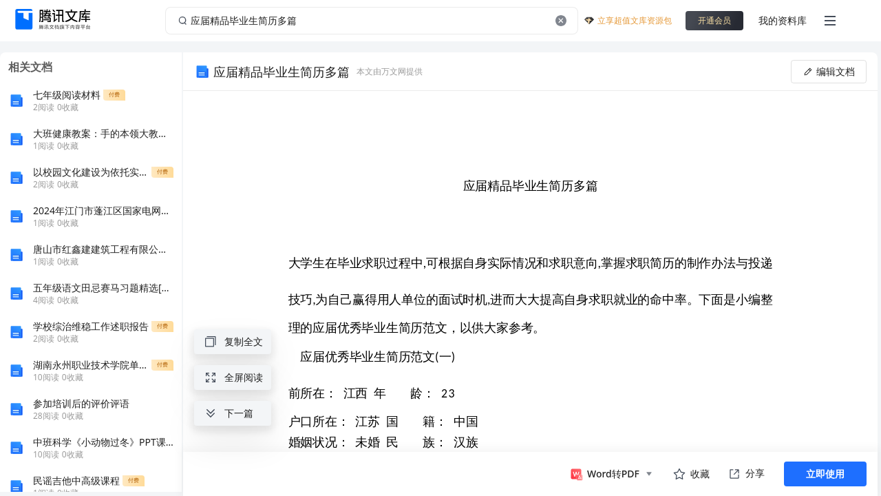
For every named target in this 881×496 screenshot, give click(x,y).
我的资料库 (782, 20)
